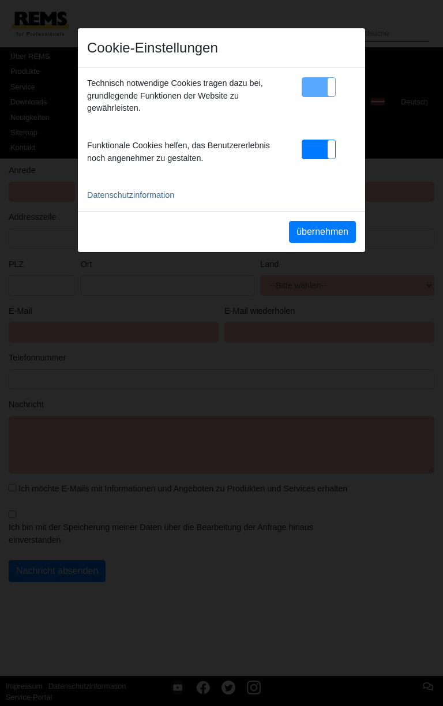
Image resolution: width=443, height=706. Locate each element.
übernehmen (322, 231)
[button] (319, 87)
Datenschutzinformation (130, 195)
